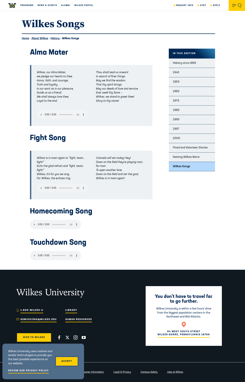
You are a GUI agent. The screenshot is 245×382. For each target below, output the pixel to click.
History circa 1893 (184, 63)
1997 (176, 128)
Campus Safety (149, 372)
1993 (176, 119)
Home (25, 38)
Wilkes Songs (181, 166)
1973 (176, 100)
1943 (176, 72)
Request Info (184, 5)
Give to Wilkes (34, 337)
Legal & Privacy (122, 372)
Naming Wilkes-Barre (186, 157)
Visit (203, 5)
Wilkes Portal (83, 5)
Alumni (65, 5)
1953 (176, 81)
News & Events (47, 5)
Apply (216, 5)
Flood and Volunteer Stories (190, 147)
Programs (27, 5)
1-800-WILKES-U (31, 310)
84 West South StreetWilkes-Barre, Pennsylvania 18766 (184, 333)
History (55, 38)
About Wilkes (39, 38)
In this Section (184, 53)
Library (71, 310)
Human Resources (78, 319)
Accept (66, 361)
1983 (176, 110)
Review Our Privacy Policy (28, 370)
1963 (176, 91)
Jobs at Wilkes (175, 372)
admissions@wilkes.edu (38, 319)
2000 (176, 138)
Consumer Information (91, 372)
